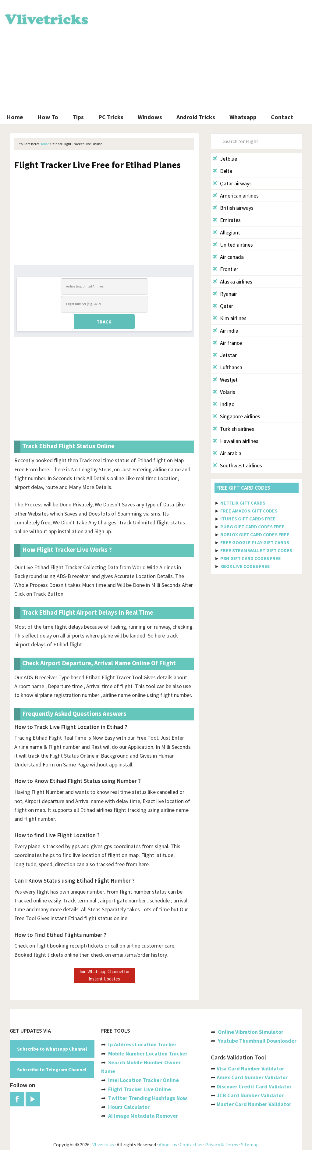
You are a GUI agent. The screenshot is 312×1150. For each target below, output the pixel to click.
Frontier (225, 269)
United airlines (233, 244)
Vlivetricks (45, 18)
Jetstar (225, 355)
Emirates (227, 219)
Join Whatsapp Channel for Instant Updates (104, 975)
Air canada (228, 256)
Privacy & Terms (221, 1144)
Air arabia (227, 453)
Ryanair (225, 293)
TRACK (104, 322)
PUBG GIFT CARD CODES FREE (252, 526)
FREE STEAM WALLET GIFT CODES (256, 550)
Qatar (223, 305)
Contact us (191, 1144)
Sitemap (250, 1144)
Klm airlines (229, 318)
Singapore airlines (236, 416)
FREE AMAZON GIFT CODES (249, 511)
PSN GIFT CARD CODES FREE (250, 558)
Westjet (225, 379)
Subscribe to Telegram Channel (52, 1069)
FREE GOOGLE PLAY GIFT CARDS (254, 542)
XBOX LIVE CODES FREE (245, 566)
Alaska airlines (232, 281)
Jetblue (225, 158)
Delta (222, 170)
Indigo (224, 404)
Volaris (224, 391)
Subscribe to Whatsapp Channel (52, 1049)
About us (168, 1144)
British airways (233, 207)
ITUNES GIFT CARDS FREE (248, 519)
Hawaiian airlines (235, 441)
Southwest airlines (237, 465)
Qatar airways (232, 183)
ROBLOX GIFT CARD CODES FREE (254, 534)
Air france (227, 342)
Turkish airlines (233, 428)
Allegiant (226, 232)
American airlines (236, 195)
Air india (225, 330)
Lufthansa (227, 367)
